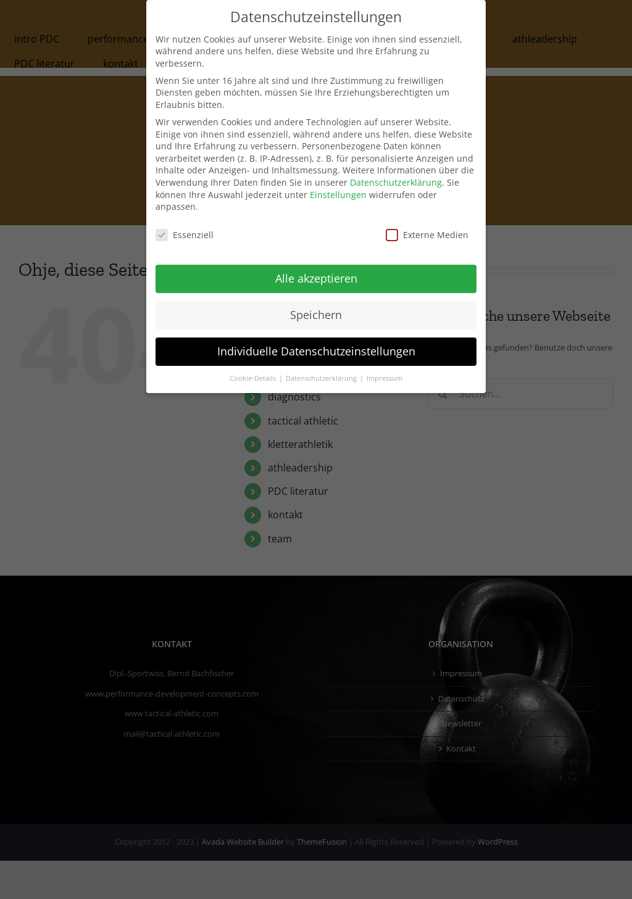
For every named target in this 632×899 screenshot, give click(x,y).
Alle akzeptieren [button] (316, 278)
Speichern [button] (316, 314)
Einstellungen (338, 195)
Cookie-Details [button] (254, 378)
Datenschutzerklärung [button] (322, 378)
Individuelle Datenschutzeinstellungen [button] (316, 351)
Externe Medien (427, 235)
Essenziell (185, 235)
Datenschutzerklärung (396, 182)
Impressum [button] (384, 378)
